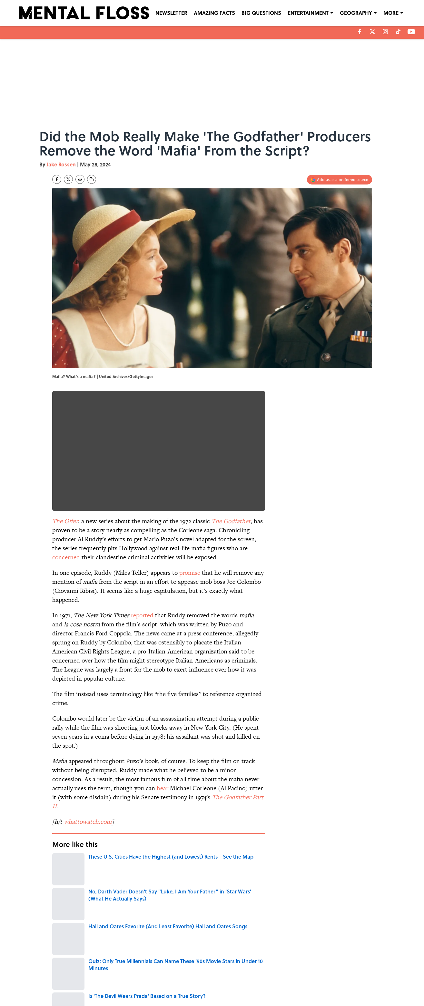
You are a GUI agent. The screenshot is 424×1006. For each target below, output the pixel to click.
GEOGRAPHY (356, 12)
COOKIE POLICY (333, 975)
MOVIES (174, 886)
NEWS (61, 902)
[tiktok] (398, 31)
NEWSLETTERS (224, 975)
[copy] (91, 179)
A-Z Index (272, 984)
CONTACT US (147, 975)
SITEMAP (219, 984)
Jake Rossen (61, 164)
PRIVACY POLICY (278, 975)
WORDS (152, 886)
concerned (66, 557)
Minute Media (199, 1000)
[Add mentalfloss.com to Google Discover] (339, 179)
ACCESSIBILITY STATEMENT (160, 984)
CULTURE (62, 886)
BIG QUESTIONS (261, 12)
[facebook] (359, 31)
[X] (372, 31)
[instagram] (385, 31)
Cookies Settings (334, 984)
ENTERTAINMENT (308, 12)
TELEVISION (201, 886)
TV (226, 886)
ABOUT (80, 975)
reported (142, 615)
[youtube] (411, 31)
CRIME (249, 886)
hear (162, 788)
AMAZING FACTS (214, 12)
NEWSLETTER (171, 12)
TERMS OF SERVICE (92, 984)
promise (189, 572)
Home (59, 930)
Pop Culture (88, 886)
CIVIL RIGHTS (89, 902)
